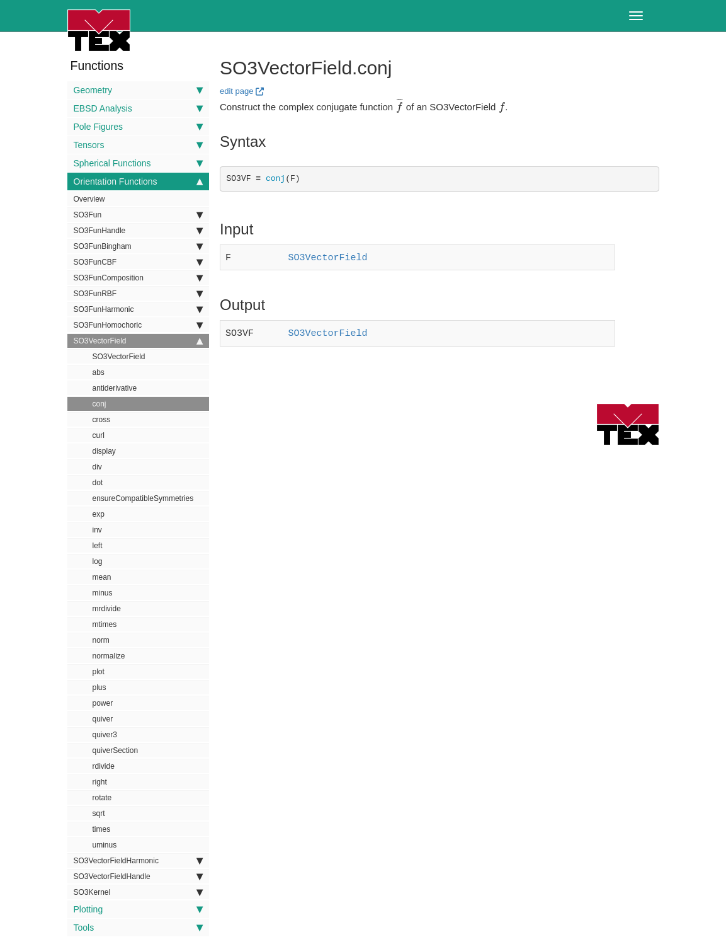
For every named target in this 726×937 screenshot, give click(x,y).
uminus (105, 845)
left (98, 545)
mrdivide (107, 608)
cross (102, 419)
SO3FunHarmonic (138, 309)
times (102, 829)
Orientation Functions (138, 181)
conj (99, 404)
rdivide (104, 766)
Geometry (138, 90)
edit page (237, 91)
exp (99, 514)
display (104, 451)
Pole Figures (138, 126)
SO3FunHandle (138, 230)
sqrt (99, 813)
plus (99, 687)
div (97, 467)
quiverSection (116, 750)
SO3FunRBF (138, 293)
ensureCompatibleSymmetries (143, 498)
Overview (89, 199)
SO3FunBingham (138, 246)
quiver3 (105, 734)
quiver (103, 719)
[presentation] (399, 106)
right (100, 782)
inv (97, 530)
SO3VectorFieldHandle (138, 876)
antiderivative (115, 388)
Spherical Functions (138, 163)
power (103, 703)
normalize (109, 656)
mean (102, 577)
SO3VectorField (138, 341)
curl (99, 435)
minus (103, 593)
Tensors (138, 145)
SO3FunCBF (138, 262)
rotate (102, 797)
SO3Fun (138, 215)
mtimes (105, 624)
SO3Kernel (138, 892)
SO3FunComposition (138, 278)
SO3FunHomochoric (138, 325)
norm (101, 640)
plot (99, 671)
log (98, 561)
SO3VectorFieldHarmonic (138, 860)
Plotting (138, 909)
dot (98, 482)
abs (99, 372)
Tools (138, 927)
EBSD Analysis (138, 108)
